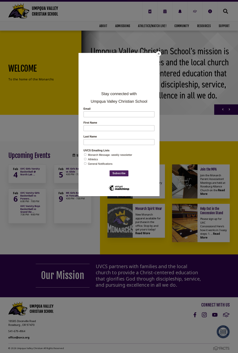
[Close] (158, 53)
